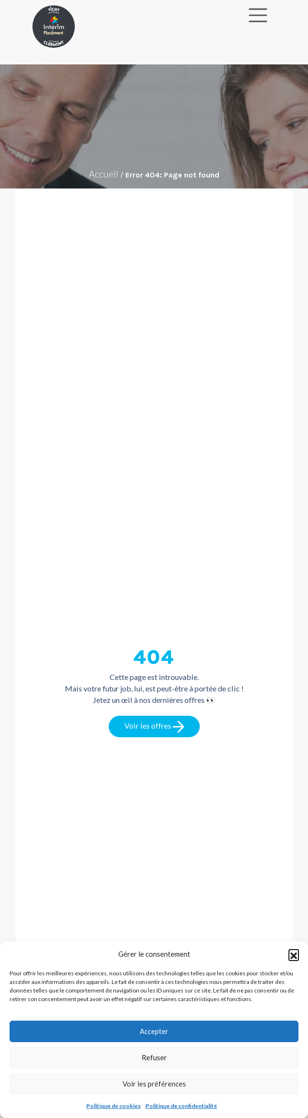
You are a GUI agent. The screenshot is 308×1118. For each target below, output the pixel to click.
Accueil (103, 173)
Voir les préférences (154, 1083)
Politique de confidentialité (181, 1105)
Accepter (154, 1031)
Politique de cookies (113, 1105)
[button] (293, 954)
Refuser (154, 1057)
